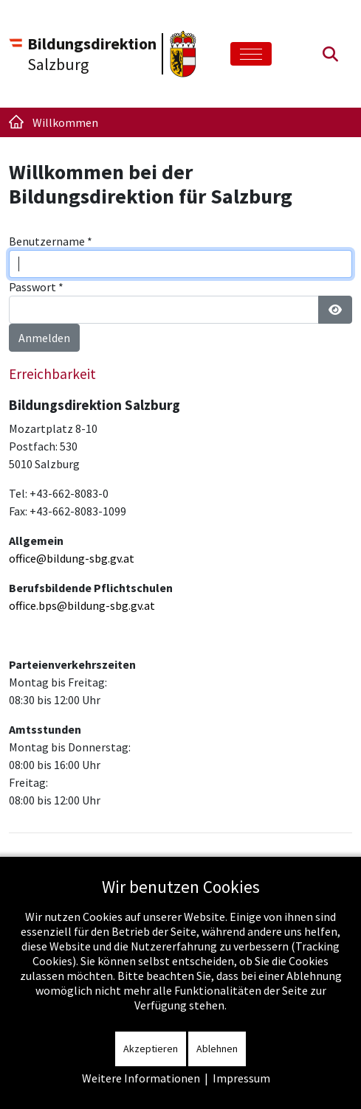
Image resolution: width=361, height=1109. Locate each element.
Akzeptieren (150, 1048)
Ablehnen (217, 1048)
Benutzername (50, 241)
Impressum (241, 1078)
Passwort (36, 286)
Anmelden (44, 337)
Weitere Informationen (141, 1078)
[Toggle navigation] (251, 54)
